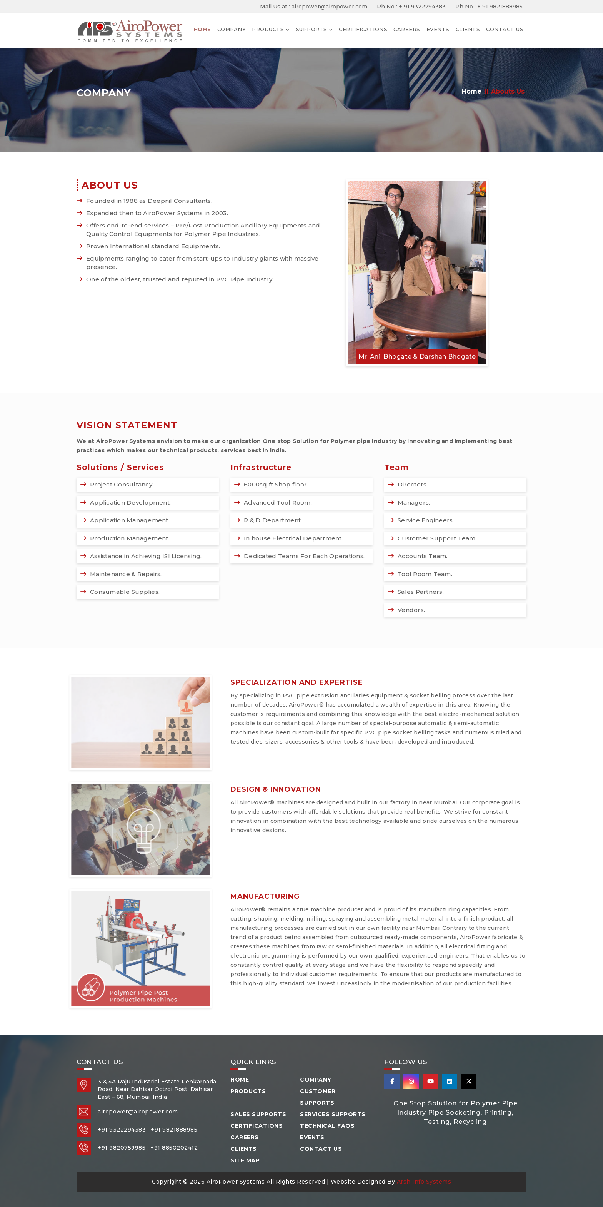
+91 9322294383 (122, 1129)
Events (438, 29)
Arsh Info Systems (424, 1181)
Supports (311, 29)
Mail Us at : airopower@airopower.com (313, 6)
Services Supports (333, 1114)
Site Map (245, 1160)
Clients (468, 29)
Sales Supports (258, 1114)
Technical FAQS (327, 1125)
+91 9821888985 (174, 1129)
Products (268, 29)
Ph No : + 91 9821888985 (489, 6)
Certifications (363, 29)
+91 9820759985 (121, 1147)
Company (231, 29)
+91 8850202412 (174, 1147)
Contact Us (504, 29)
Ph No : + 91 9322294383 (411, 6)
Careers (406, 29)
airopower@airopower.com (138, 1111)
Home (202, 29)
